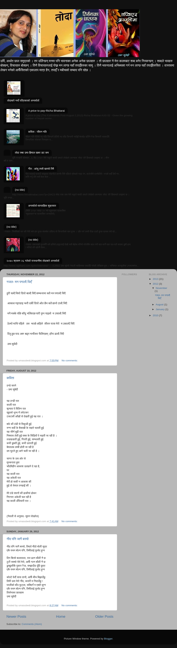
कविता (10, 378)
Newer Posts (16, 616)
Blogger (108, 638)
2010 (156, 315)
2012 (156, 283)
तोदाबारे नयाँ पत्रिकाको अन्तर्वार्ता (23, 100)
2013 (156, 279)
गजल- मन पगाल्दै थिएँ (19, 282)
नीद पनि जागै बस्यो (18, 539)
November (161, 288)
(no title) (20, 189)
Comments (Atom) (32, 624)
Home (60, 616)
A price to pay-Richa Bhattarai (46, 110)
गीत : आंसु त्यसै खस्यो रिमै (41, 168)
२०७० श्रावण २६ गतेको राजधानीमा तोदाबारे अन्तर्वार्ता (32, 260)
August (160, 304)
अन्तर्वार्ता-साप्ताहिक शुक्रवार (42, 205)
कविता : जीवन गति (37, 131)
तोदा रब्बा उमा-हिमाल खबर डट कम (32, 152)
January (160, 309)
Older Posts (104, 616)
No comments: (70, 360)
